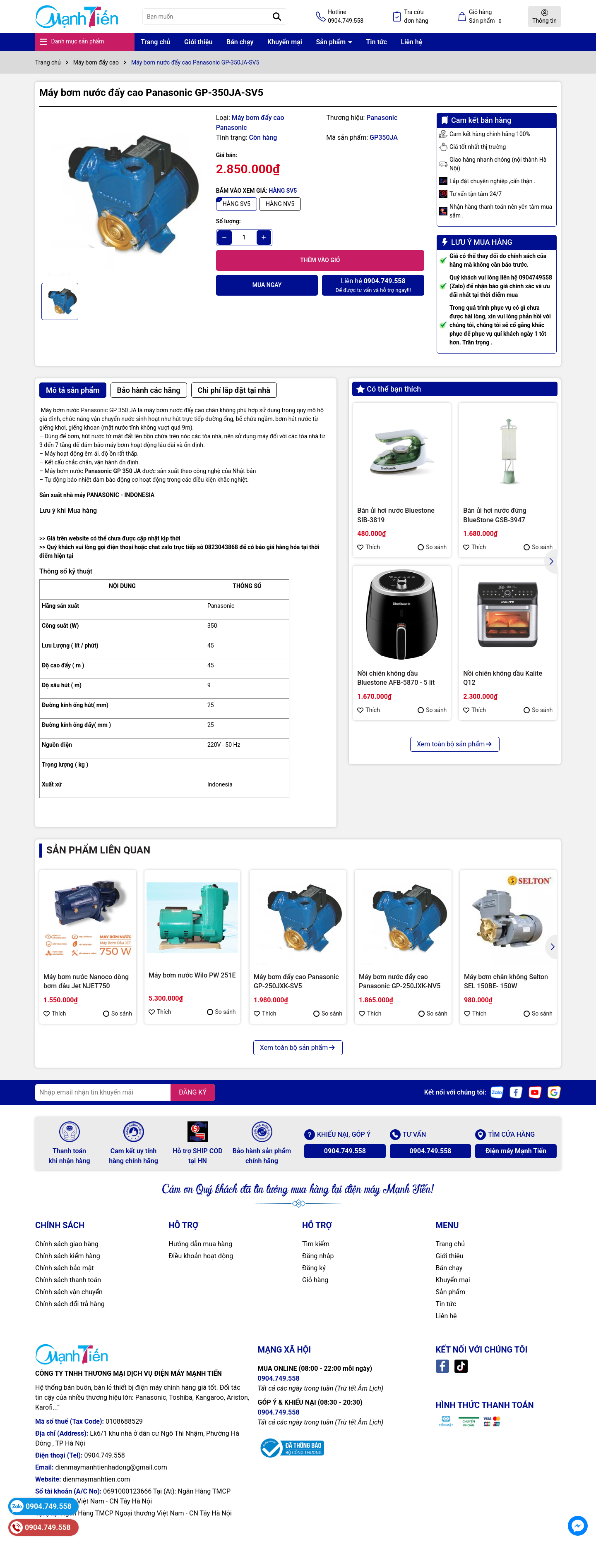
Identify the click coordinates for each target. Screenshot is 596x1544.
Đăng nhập (318, 1256)
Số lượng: (228, 221)
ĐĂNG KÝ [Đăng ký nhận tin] (193, 1092)
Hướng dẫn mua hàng (201, 1244)
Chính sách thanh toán (68, 1280)
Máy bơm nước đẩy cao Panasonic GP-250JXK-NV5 (399, 981)
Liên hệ (411, 42)
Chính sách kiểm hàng (67, 1256)
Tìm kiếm (315, 1244)
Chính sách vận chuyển (69, 1292)
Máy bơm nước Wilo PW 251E (192, 975)
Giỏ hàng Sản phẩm (486, 17)
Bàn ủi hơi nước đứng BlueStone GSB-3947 (494, 515)
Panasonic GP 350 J (106, 410)
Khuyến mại (284, 42)
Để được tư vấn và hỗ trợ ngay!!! (373, 284)
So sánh (432, 547)
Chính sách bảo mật (64, 1268)
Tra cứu (416, 17)
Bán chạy (239, 42)
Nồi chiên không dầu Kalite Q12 (502, 677)
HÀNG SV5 (236, 204)
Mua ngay (267, 285)
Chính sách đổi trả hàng (70, 1304)
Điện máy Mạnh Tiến (515, 1151)
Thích (368, 547)
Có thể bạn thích (388, 389)
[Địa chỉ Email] (125, 1092)
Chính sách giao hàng (67, 1244)
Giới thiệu (198, 42)
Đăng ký (314, 1268)
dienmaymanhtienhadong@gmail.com (111, 1467)
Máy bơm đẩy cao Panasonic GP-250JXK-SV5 (296, 981)
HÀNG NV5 (280, 204)
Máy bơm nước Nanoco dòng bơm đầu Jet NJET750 (86, 981)
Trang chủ (156, 42)
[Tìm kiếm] (277, 16)
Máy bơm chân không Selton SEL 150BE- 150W (506, 981)
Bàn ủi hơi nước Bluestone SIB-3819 (396, 515)
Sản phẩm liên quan (98, 850)
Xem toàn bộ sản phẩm (455, 744)
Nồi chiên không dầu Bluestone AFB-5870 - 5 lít (396, 677)
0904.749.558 (345, 1151)
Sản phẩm (331, 42)
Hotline (345, 17)
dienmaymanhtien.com (96, 1479)
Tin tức (376, 42)
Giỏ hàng (315, 1280)
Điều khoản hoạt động (201, 1256)
